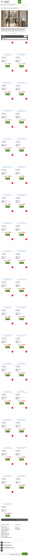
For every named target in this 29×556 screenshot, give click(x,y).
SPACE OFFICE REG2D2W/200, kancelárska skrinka (21, 392)
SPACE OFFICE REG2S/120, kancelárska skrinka (21, 251)
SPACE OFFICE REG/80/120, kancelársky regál (7, 195)
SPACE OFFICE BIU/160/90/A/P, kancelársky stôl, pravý (8, 139)
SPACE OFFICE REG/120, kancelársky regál (21, 167)
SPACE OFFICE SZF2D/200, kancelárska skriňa (7, 504)
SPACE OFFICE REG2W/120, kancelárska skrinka (7, 279)
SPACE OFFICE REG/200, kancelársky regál (7, 307)
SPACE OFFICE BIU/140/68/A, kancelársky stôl (21, 55)
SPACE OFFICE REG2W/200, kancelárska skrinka (21, 420)
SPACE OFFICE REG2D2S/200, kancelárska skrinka (8, 392)
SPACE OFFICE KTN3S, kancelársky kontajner (21, 139)
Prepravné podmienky (5, 529)
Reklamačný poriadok (5, 533)
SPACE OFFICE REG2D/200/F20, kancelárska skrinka (21, 364)
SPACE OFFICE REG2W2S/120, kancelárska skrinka (21, 279)
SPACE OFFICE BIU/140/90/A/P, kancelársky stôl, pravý (21, 83)
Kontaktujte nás (18, 528)
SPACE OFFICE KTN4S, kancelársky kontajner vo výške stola (7, 167)
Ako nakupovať (4, 526)
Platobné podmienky (5, 530)
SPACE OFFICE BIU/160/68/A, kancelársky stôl (7, 111)
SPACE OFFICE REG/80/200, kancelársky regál (21, 307)
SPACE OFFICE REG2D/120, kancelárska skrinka (7, 223)
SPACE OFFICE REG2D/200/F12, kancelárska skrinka (7, 364)
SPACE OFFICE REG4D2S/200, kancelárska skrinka (21, 476)
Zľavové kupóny (4, 532)
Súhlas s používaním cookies (6, 537)
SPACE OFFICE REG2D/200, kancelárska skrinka (21, 335)
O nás (16, 526)
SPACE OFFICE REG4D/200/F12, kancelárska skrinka (7, 476)
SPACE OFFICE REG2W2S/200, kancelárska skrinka (7, 448)
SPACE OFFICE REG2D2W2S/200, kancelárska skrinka (7, 420)
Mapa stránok (17, 529)
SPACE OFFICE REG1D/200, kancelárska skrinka (7, 335)
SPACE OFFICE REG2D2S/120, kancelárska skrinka (8, 251)
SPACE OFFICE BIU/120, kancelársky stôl (7, 55)
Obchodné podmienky (5, 528)
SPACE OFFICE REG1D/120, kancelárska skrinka (21, 195)
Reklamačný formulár (5, 534)
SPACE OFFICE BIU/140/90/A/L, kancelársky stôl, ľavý (7, 83)
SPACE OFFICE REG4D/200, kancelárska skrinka (21, 448)
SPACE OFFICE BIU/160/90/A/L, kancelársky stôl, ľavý (21, 111)
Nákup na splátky (4, 536)
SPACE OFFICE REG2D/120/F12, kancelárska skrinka (21, 223)
